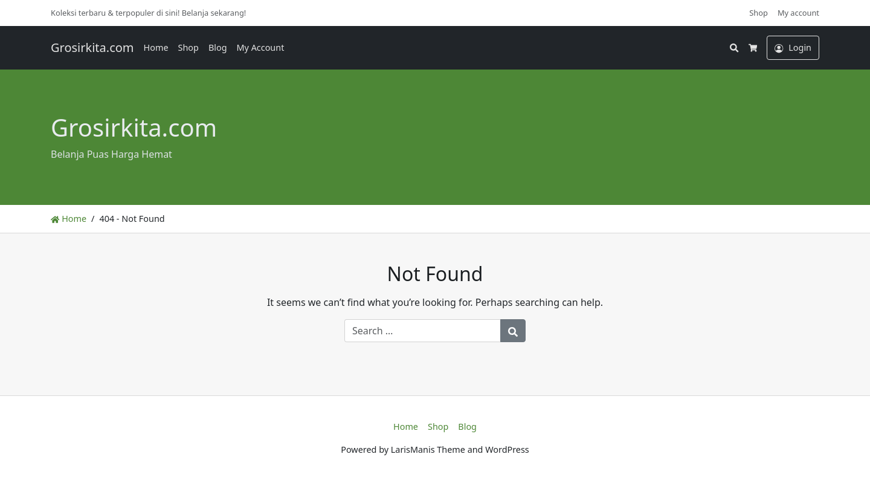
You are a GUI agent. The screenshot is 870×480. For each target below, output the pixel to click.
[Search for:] (422, 330)
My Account (261, 47)
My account (798, 12)
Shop (758, 12)
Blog (217, 47)
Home (156, 47)
